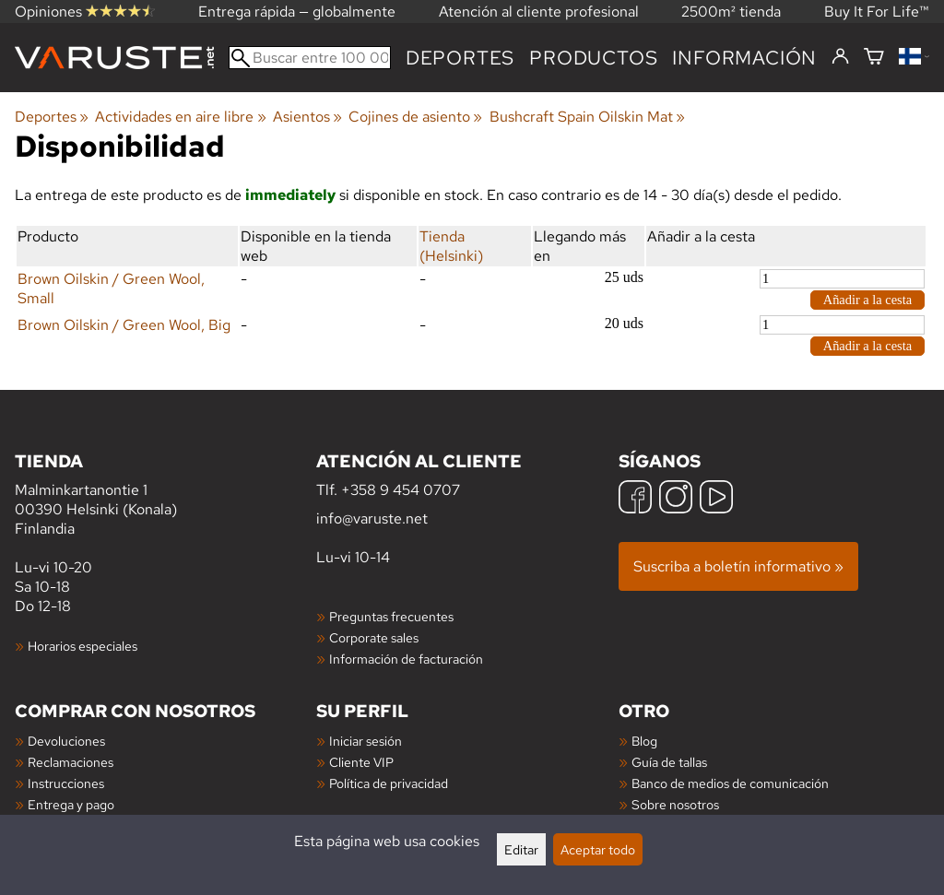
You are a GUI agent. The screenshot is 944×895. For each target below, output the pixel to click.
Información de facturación (406, 658)
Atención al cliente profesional (539, 11)
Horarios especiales (82, 645)
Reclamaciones (70, 762)
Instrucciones (66, 783)
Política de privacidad (388, 783)
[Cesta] (874, 57)
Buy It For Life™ (876, 11)
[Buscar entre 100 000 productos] (310, 57)
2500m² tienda (731, 11)
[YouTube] (716, 499)
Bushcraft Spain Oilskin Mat (587, 116)
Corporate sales (374, 637)
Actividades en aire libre (180, 116)
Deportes (460, 57)
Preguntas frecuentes (391, 616)
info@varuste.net (372, 518)
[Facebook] (635, 499)
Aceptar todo (597, 849)
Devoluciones (66, 740)
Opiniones (85, 11)
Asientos (307, 116)
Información (744, 57)
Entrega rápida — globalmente (296, 11)
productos (593, 57)
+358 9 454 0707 (400, 490)
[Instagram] (675, 499)
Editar (521, 849)
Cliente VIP (361, 762)
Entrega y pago (71, 804)
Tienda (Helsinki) (451, 246)
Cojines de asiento (415, 116)
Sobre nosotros (675, 804)
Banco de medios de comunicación (730, 783)
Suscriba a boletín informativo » (738, 566)
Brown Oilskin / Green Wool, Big (124, 325)
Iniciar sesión (365, 740)
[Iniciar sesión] (840, 57)
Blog (644, 740)
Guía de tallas (669, 762)
